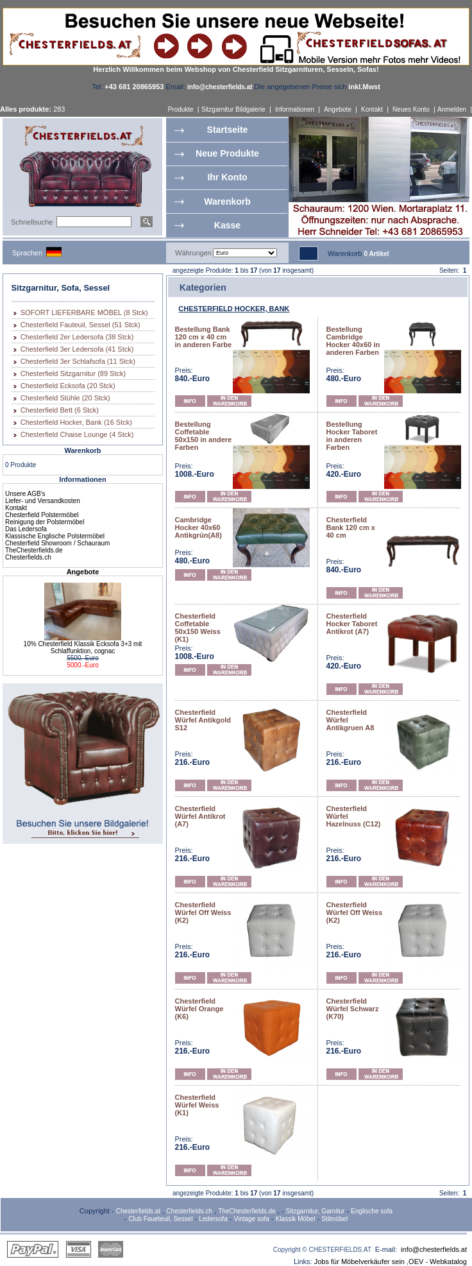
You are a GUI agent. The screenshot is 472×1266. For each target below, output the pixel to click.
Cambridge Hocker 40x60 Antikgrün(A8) (198, 527)
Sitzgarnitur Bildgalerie (233, 109)
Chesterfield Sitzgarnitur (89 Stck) (73, 373)
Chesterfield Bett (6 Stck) (60, 410)
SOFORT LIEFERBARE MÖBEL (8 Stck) (84, 312)
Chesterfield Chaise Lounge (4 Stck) (77, 434)
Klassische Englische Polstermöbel (55, 536)
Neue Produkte (227, 153)
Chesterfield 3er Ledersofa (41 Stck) (77, 349)
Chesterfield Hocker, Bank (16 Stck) (76, 422)
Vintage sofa (251, 1218)
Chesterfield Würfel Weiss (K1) (197, 1104)
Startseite (227, 129)
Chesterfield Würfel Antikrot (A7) (200, 816)
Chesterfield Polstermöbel (42, 514)
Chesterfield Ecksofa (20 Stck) (68, 385)
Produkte (181, 109)
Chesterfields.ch (28, 557)
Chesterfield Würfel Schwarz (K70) (352, 1008)
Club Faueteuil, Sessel (160, 1218)
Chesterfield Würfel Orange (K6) (199, 1008)
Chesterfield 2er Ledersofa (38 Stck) (77, 337)
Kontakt (372, 109)
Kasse (227, 225)
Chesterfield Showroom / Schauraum (57, 543)
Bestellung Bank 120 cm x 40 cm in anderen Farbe (203, 336)
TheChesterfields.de (34, 550)
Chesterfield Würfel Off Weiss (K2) (203, 912)
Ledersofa (213, 1218)
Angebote (337, 109)
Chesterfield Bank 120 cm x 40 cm (350, 527)
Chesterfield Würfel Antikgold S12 (203, 719)
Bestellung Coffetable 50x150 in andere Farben (203, 435)
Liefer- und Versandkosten (42, 500)
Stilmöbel (334, 1218)
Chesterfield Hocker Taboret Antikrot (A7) (352, 623)
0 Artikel (376, 253)
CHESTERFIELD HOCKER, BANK (233, 308)
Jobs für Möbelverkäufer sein (359, 1261)
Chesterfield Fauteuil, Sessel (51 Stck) (80, 325)
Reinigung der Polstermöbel (44, 522)
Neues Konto (411, 109)
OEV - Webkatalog (438, 1261)
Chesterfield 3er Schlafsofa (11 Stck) (78, 361)
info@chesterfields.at (434, 1249)
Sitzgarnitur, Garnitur (315, 1211)
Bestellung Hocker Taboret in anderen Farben (352, 435)
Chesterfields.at (138, 1211)
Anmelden (451, 109)
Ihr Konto (227, 177)
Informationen (294, 109)
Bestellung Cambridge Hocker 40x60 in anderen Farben (353, 340)
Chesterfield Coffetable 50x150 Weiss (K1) (198, 627)
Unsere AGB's (25, 493)
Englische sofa (371, 1211)
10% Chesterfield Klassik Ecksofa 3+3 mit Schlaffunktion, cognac (83, 647)
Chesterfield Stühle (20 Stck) (65, 398)
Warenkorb (227, 201)
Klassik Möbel (296, 1218)
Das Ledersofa (26, 529)
